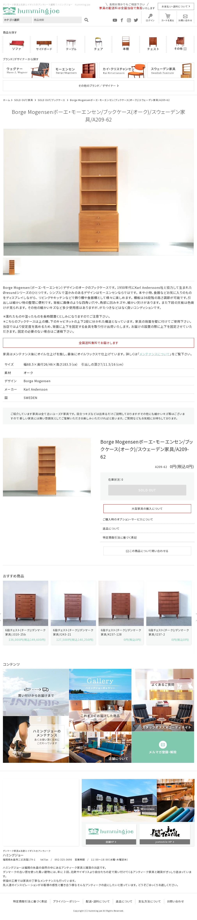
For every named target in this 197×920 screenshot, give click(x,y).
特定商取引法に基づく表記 (120, 537)
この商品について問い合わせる (147, 551)
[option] (98, 192)
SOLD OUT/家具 (24, 100)
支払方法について (149, 901)
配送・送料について (98, 901)
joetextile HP (163, 841)
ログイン (150, 20)
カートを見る (167, 20)
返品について (111, 528)
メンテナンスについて (154, 354)
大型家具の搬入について (147, 509)
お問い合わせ (185, 20)
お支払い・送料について (175, 6)
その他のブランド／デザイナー (97, 86)
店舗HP (110, 841)
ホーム (6, 100)
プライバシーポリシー (66, 901)
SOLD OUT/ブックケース (52, 100)
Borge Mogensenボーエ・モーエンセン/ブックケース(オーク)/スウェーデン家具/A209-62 (120, 100)
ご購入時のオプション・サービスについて (128, 519)
